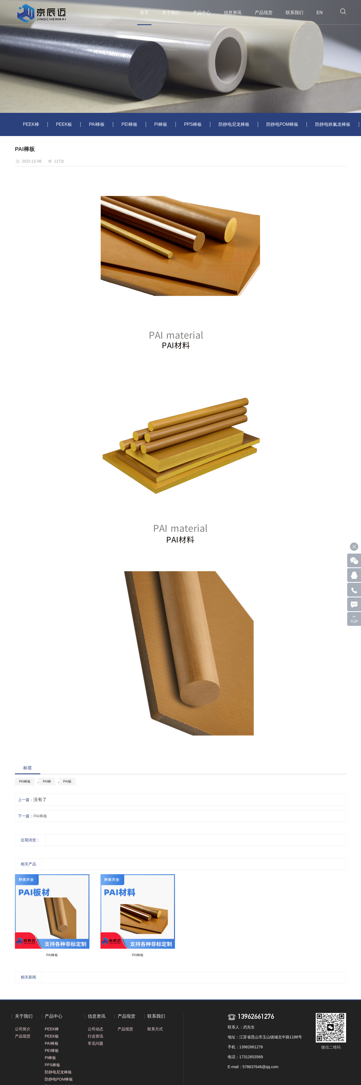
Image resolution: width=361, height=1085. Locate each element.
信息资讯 (232, 12)
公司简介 (22, 1029)
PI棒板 (160, 124)
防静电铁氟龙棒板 (333, 124)
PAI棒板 (97, 124)
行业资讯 (95, 1036)
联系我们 (294, 12)
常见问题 (95, 1043)
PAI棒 (47, 781)
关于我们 (171, 12)
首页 (144, 12)
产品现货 (263, 12)
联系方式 (155, 1029)
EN (320, 12)
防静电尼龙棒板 (234, 124)
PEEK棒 (31, 124)
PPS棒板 (193, 124)
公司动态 (95, 1029)
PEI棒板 (129, 124)
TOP (354, 621)
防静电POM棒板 (282, 124)
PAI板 (67, 781)
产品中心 (202, 12)
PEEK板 (64, 124)
